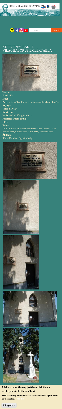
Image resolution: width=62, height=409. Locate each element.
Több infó (19, 400)
